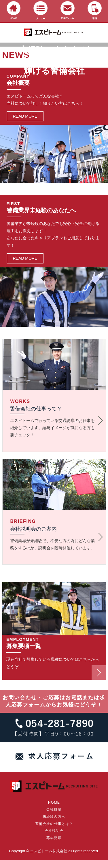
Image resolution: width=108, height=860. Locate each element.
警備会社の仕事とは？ (54, 824)
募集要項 (54, 838)
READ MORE (25, 116)
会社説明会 (54, 831)
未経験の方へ (54, 817)
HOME (54, 802)
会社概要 (54, 809)
